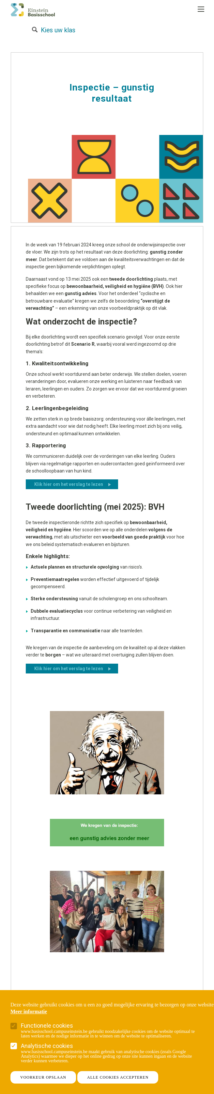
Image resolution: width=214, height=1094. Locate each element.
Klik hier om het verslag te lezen (68, 484)
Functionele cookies (47, 1025)
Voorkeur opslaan (43, 1077)
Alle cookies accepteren (117, 1077)
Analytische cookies (47, 1045)
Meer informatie (28, 1011)
